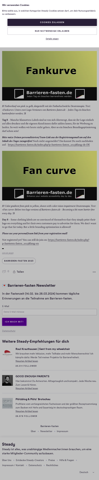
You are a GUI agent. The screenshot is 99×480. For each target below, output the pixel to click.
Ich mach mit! (14, 322)
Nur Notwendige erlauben (52, 31)
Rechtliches (52, 465)
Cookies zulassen (52, 22)
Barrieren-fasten (50, 426)
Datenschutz (8, 331)
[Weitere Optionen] (94, 271)
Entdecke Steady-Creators (30, 460)
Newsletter (46, 431)
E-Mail (5, 305)
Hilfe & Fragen (66, 460)
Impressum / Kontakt (13, 465)
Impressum (62, 431)
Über (33, 431)
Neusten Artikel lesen (27, 361)
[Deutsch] (87, 472)
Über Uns (6, 460)
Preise (51, 460)
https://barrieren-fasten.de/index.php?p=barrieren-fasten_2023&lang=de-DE (49, 144)
